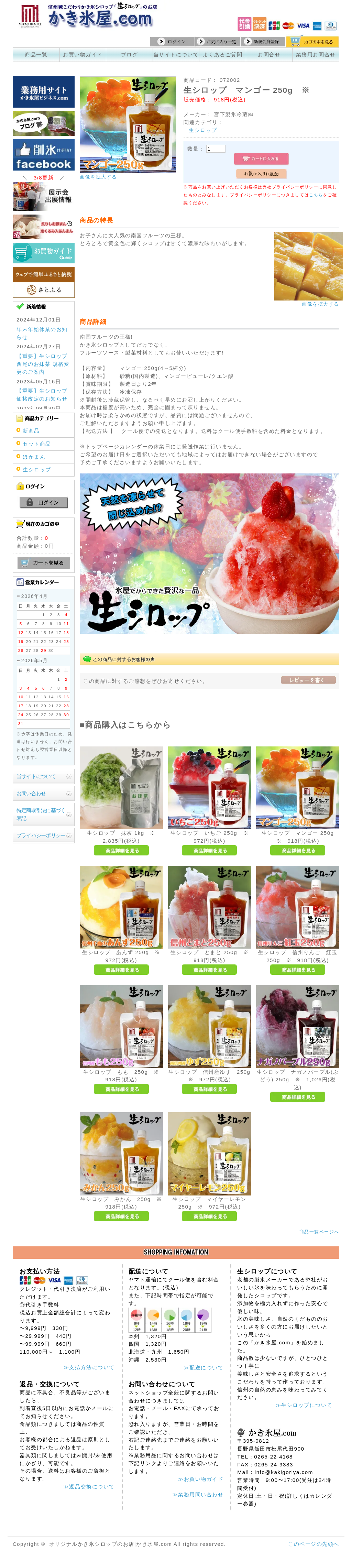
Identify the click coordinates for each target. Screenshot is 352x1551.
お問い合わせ (31, 793)
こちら (316, 195)
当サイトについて (176, 54)
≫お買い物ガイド (200, 1479)
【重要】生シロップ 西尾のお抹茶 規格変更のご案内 (42, 364)
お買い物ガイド (83, 54)
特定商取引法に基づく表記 (40, 814)
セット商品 (37, 444)
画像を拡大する (98, 176)
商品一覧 (36, 54)
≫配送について (204, 1367)
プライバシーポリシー (40, 835)
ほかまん (34, 457)
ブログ (129, 54)
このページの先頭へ (313, 1544)
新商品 (31, 431)
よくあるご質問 (223, 54)
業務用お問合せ (316, 54)
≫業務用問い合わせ (198, 1494)
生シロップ (203, 130)
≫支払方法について (89, 1367)
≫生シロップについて (304, 1405)
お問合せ (269, 54)
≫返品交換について (89, 1486)
